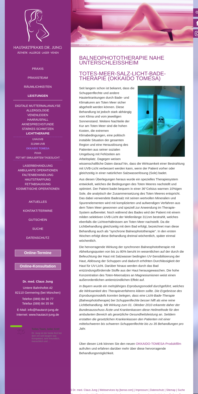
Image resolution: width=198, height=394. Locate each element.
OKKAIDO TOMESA (37, 148)
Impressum (141, 390)
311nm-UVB (38, 143)
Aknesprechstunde (38, 124)
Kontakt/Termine (38, 210)
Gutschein (37, 219)
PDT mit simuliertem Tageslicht (38, 157)
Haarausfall (37, 119)
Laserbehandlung (38, 165)
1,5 (20, 331)
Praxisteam (38, 77)
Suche (37, 228)
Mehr (54, 341)
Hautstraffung (38, 179)
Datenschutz (37, 237)
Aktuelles (38, 201)
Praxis (38, 68)
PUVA (38, 153)
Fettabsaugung (38, 184)
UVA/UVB (37, 139)
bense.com (126, 390)
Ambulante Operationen (38, 170)
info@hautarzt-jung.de (43, 309)
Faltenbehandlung (37, 175)
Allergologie (37, 110)
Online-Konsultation (38, 266)
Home (82, 44)
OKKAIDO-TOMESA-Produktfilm (158, 343)
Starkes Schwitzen (38, 128)
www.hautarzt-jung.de (44, 314)
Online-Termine (37, 253)
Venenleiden (37, 115)
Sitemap (170, 390)
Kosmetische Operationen (37, 188)
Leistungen (38, 95)
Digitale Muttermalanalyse (37, 105)
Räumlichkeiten (38, 86)
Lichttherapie (38, 133)
